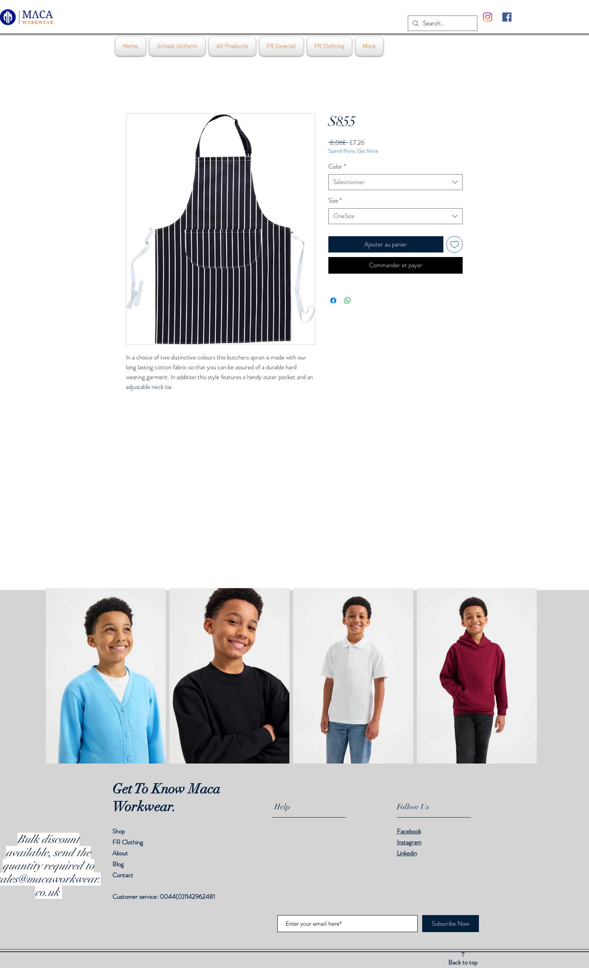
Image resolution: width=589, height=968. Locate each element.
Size (335, 200)
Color (337, 166)
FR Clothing (127, 842)
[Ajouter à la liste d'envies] (454, 244)
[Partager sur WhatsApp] (347, 300)
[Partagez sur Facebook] (333, 300)
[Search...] (442, 23)
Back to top (462, 962)
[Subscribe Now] (450, 923)
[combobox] (395, 182)
